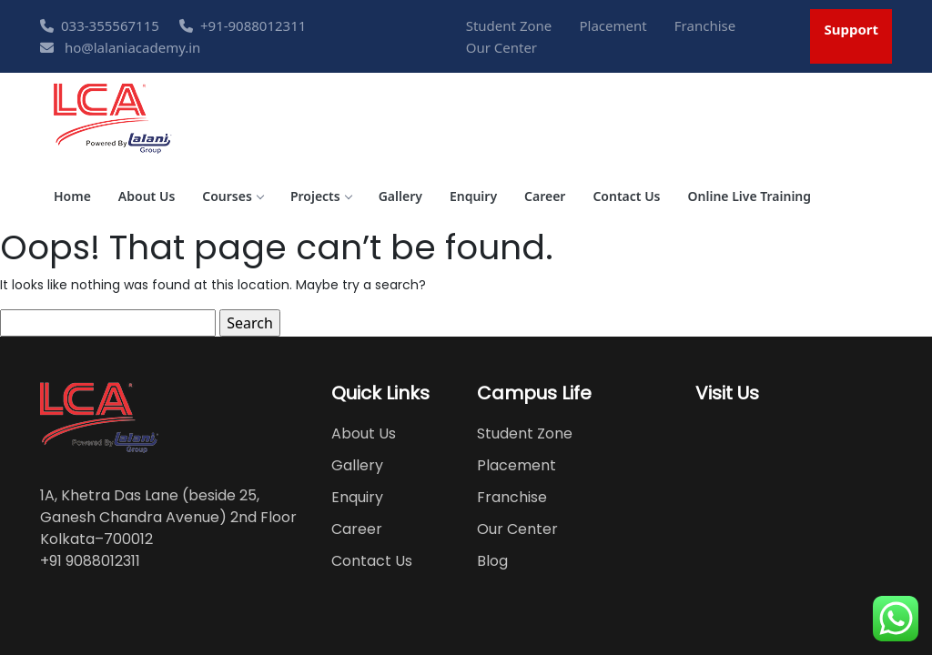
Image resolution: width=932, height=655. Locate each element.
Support (851, 29)
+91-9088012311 (242, 25)
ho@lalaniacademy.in (120, 47)
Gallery (400, 196)
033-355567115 (99, 25)
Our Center (501, 47)
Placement (612, 25)
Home (72, 196)
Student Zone (509, 25)
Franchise (704, 25)
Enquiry (473, 196)
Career (544, 196)
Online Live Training (750, 196)
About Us (146, 196)
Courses (232, 196)
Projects (320, 196)
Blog (492, 560)
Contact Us (626, 196)
